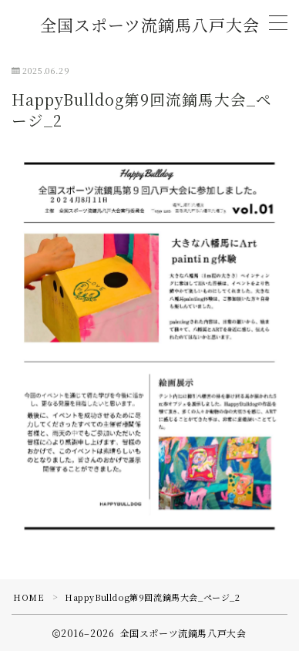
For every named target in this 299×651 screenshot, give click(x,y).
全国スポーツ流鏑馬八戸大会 (150, 25)
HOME (28, 597)
